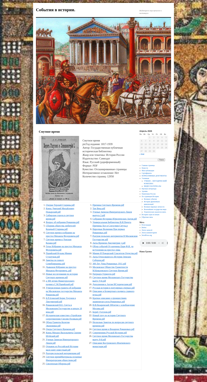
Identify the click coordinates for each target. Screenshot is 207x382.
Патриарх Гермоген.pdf (104, 274)
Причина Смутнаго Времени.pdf (108, 205)
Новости (145, 168)
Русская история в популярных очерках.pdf (114, 288)
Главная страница (148, 165)
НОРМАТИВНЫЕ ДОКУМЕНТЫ (154, 176)
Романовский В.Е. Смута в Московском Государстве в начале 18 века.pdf (64, 308)
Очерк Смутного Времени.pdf (60, 329)
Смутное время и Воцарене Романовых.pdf (113, 329)
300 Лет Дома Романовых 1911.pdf (109, 263)
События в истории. (55, 9)
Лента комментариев (149, 233)
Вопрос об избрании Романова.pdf (62, 222)
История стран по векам (150, 215)
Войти (144, 227)
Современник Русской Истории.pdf (110, 332)
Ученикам (145, 178)
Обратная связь (147, 217)
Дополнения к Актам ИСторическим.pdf (112, 284)
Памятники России (149, 194)
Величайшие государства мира (155, 209)
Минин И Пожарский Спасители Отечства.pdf (115, 253)
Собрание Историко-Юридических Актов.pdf (115, 219)
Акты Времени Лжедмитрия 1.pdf (109, 243)
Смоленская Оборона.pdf (58, 363)
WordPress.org (147, 235)
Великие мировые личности (154, 207)
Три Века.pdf (99, 208)
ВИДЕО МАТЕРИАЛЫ (152, 186)
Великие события (150, 199)
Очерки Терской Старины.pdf (60, 205)
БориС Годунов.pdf (102, 312)
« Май (141, 154)
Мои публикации (148, 171)
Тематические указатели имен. (155, 212)
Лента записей (147, 230)
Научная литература (149, 189)
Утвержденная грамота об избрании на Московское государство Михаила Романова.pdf (64, 291)
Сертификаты (147, 173)
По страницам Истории (150, 196)
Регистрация (146, 225)
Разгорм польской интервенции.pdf (63, 353)
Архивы (145, 191)
